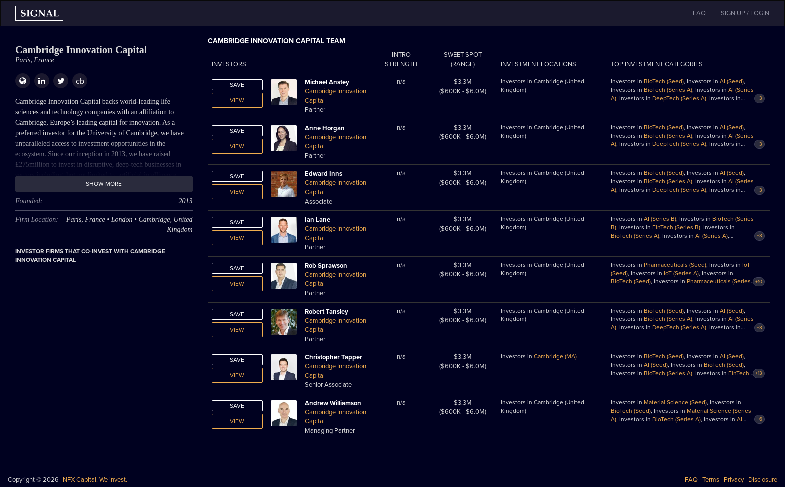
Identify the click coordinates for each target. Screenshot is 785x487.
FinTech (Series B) (676, 227)
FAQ (691, 480)
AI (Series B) (660, 218)
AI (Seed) (732, 81)
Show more (104, 183)
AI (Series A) (711, 235)
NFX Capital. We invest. (95, 480)
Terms (710, 480)
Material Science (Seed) (675, 402)
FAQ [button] (699, 13)
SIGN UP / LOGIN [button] (745, 13)
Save (237, 84)
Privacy (734, 480)
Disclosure (762, 480)
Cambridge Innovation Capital (335, 96)
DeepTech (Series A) (679, 98)
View (237, 100)
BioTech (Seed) (664, 81)
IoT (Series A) (681, 273)
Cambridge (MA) (555, 356)
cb (80, 81)
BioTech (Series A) (668, 89)
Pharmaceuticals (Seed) (675, 264)
